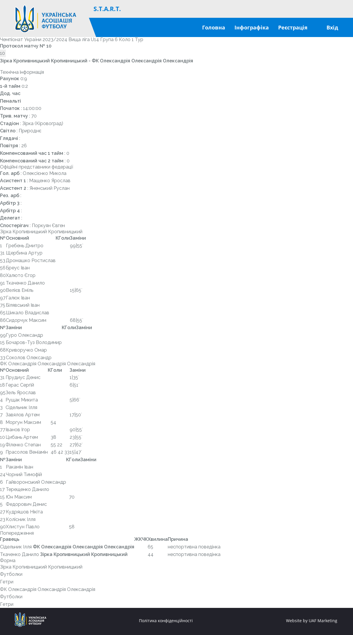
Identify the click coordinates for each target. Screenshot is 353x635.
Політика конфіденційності (166, 621)
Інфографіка (251, 27)
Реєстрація (293, 27)
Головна (213, 27)
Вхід (332, 27)
